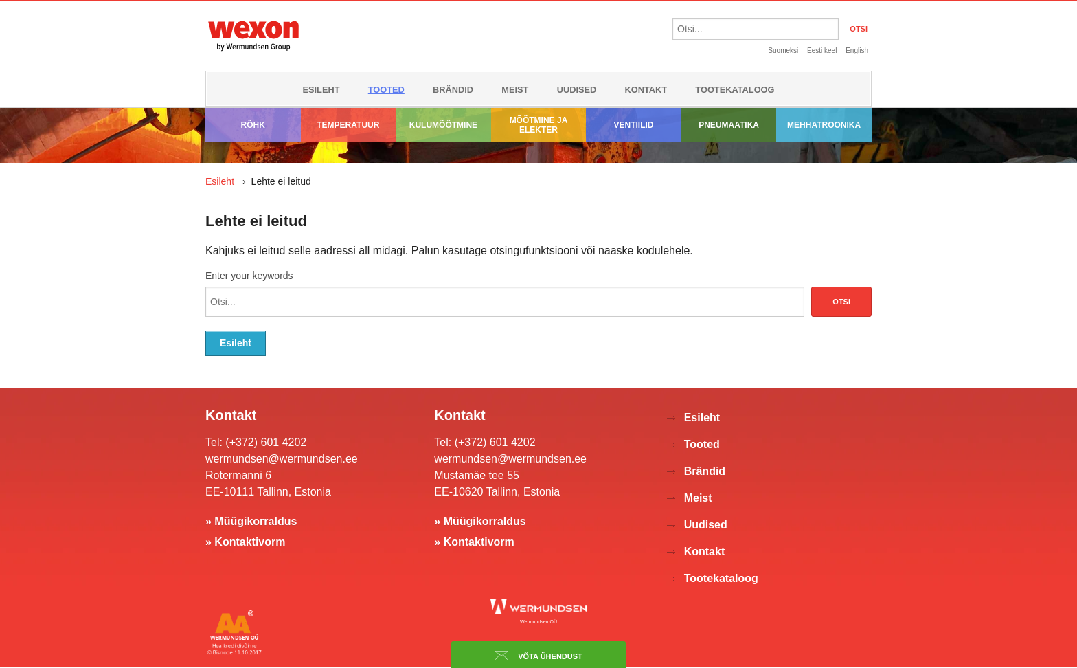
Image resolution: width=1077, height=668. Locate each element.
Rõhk (253, 125)
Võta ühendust (538, 655)
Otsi (841, 302)
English (857, 50)
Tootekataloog (734, 90)
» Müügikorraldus (251, 521)
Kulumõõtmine (443, 125)
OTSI (859, 29)
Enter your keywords (249, 275)
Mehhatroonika (824, 125)
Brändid (453, 90)
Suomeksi (783, 50)
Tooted (386, 90)
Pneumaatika (729, 125)
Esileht (320, 90)
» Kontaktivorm (245, 542)
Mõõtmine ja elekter (539, 125)
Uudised (577, 90)
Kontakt (646, 90)
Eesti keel (822, 50)
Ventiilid (634, 125)
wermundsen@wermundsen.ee (281, 459)
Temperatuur (348, 125)
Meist (514, 90)
